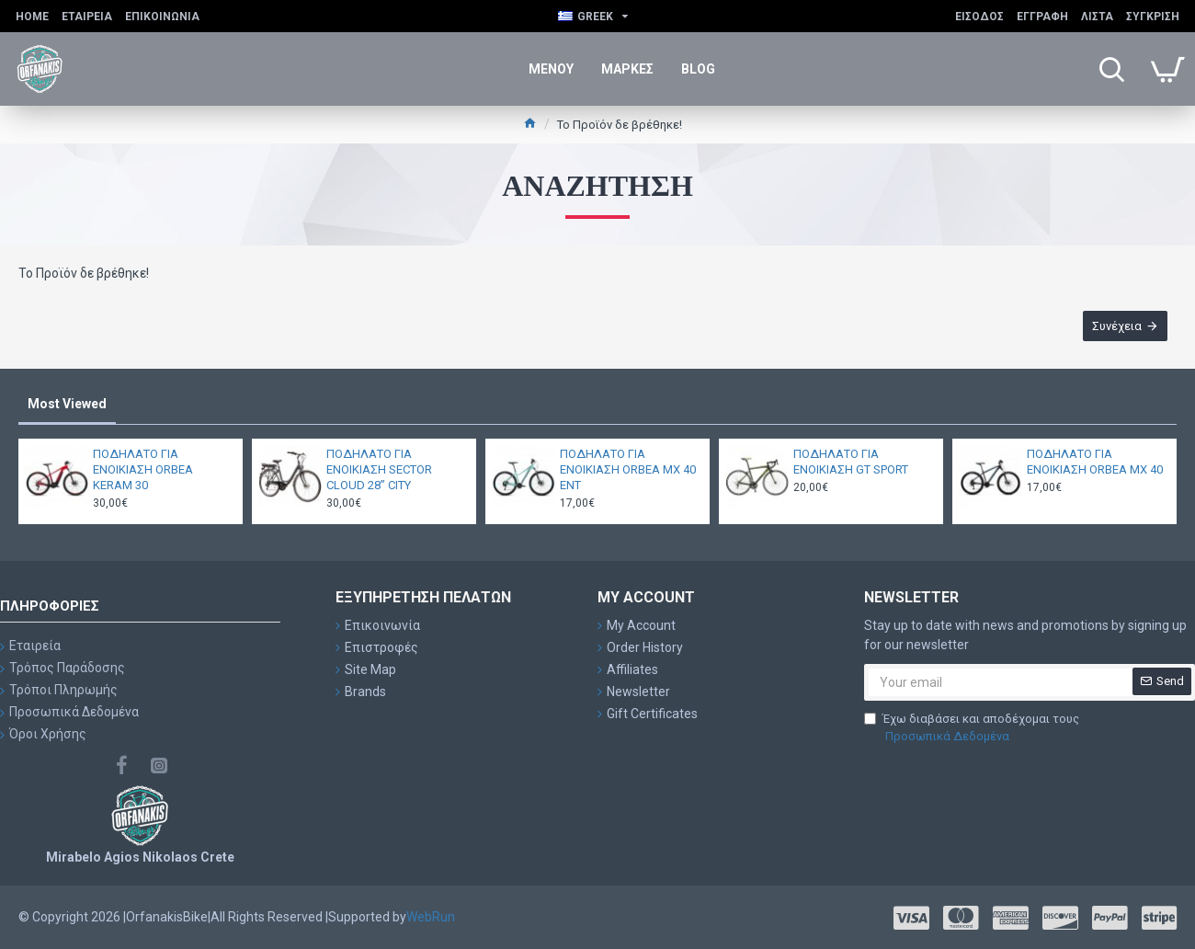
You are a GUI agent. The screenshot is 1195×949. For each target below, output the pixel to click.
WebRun (430, 916)
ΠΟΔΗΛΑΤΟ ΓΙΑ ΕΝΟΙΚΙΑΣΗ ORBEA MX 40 (1095, 461)
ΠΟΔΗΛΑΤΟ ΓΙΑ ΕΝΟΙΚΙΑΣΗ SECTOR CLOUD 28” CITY (379, 469)
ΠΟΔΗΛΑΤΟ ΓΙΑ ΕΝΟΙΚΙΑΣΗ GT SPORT (850, 461)
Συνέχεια (1117, 326)
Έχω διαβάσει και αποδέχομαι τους (971, 729)
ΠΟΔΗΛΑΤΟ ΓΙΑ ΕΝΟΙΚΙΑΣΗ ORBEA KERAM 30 (143, 469)
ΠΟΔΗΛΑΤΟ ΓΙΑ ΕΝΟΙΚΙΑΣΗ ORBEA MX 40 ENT (628, 469)
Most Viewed (67, 403)
